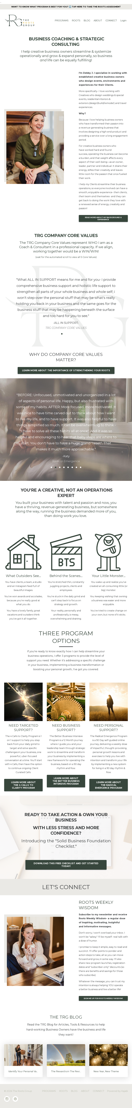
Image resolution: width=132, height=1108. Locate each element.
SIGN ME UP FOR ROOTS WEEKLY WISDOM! (103, 998)
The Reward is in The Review (67, 1071)
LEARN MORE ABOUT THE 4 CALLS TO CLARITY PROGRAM (23, 785)
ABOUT (98, 20)
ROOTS (76, 20)
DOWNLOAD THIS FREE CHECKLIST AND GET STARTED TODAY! (66, 865)
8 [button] (80, 467)
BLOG (87, 20)
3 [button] (66, 334)
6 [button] (72, 467)
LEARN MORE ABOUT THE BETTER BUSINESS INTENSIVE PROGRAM (66, 781)
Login (123, 20)
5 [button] (74, 334)
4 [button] (70, 334)
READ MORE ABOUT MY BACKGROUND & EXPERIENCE (103, 218)
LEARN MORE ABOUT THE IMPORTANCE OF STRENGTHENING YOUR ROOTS (66, 370)
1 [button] (57, 334)
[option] (66, 301)
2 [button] (62, 334)
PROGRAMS (62, 20)
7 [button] (76, 467)
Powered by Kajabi (117, 1091)
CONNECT (111, 20)
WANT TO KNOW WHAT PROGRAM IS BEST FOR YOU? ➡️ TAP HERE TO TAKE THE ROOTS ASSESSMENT (66, 6)
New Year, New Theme (106, 1071)
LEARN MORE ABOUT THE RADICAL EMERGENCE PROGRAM (108, 785)
